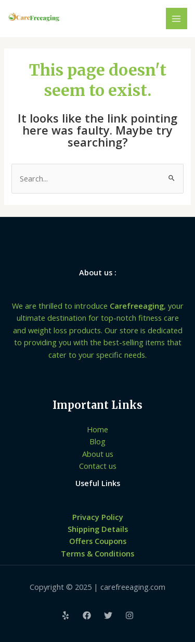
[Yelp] (65, 615)
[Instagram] (129, 615)
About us (97, 454)
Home (97, 429)
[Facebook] (87, 615)
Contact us (97, 466)
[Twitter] (108, 615)
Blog (97, 441)
